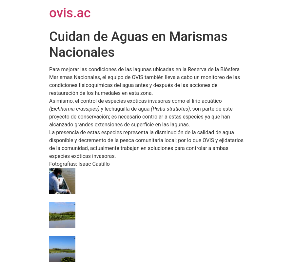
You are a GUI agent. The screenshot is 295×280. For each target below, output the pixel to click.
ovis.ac (70, 13)
